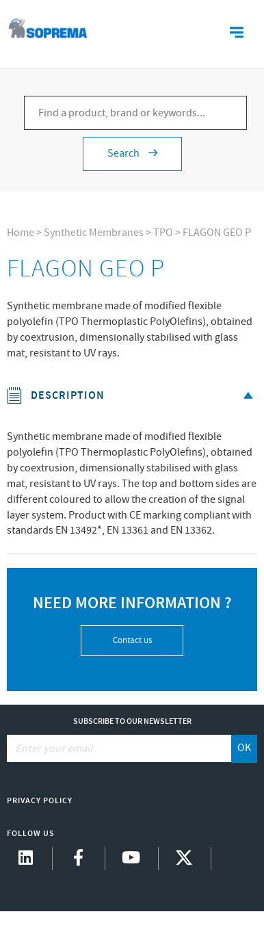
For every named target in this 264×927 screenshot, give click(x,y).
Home (20, 233)
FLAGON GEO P (217, 233)
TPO (163, 233)
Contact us (132, 641)
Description (132, 396)
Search (132, 153)
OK (244, 748)
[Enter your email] (120, 748)
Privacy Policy (39, 801)
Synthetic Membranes (94, 233)
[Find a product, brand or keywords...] (135, 113)
